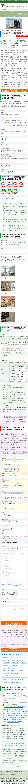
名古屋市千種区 (7, 660)
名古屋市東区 (15, 660)
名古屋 (23, 732)
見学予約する (6, 548)
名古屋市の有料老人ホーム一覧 (10, 657)
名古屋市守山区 (22, 670)
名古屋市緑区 (6, 673)
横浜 (4, 730)
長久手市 (14, 679)
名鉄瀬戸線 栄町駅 (13, 722)
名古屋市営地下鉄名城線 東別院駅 (13, 707)
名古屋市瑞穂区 (16, 665)
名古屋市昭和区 (7, 665)
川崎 (8, 730)
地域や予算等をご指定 (11, 751)
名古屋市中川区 (16, 668)
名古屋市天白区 (7, 676)
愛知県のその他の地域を (10, 682)
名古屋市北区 (23, 660)
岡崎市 (4, 679)
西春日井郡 (20, 679)
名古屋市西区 (6, 663)
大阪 (4, 734)
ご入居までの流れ (14, 773)
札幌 (15, 732)
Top (1, 771)
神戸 (8, 734)
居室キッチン (7, 700)
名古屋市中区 (23, 663)
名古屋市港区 (6, 670)
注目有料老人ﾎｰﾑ (8, 771)
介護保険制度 (13, 774)
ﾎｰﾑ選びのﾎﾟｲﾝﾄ (4, 773)
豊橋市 (9, 679)
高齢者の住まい (4, 774)
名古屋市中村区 (15, 663)
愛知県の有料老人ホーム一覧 (10, 654)
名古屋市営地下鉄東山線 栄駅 (18, 719)
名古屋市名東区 (15, 673)
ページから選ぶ (14, 693)
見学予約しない (17, 548)
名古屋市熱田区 (7, 668)
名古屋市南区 (14, 670)
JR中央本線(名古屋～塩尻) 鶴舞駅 (12, 711)
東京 (23, 728)
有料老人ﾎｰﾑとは (18, 771)
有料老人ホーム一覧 (9, 743)
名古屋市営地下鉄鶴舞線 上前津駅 (12, 709)
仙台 (18, 732)
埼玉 (11, 730)
